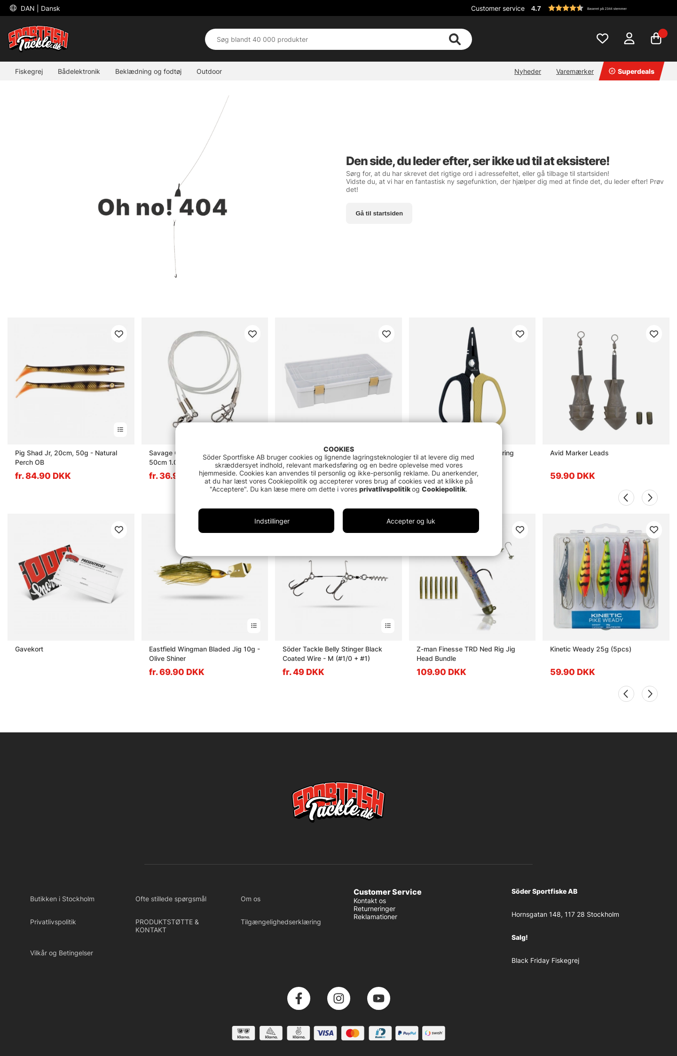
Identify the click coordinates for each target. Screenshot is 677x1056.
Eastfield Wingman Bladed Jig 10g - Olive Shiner (204, 653)
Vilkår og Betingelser (61, 953)
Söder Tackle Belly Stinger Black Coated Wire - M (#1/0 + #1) (332, 653)
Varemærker (575, 71)
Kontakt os (370, 901)
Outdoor (209, 71)
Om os (250, 899)
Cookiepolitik (443, 489)
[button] (598, 8)
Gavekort (29, 649)
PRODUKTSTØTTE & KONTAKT (167, 926)
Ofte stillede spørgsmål (170, 899)
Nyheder (527, 71)
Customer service (498, 8)
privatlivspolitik (385, 489)
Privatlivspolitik (53, 922)
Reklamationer (375, 917)
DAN (39, 8)
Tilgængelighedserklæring (281, 922)
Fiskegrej (29, 71)
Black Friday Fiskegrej (545, 960)
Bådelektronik (79, 71)
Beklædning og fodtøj (148, 71)
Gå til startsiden (379, 213)
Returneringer (374, 909)
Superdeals (631, 71)
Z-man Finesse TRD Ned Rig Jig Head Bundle (466, 653)
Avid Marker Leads (579, 453)
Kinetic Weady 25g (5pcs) (590, 649)
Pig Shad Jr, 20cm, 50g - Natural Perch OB (66, 457)
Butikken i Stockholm (62, 899)
